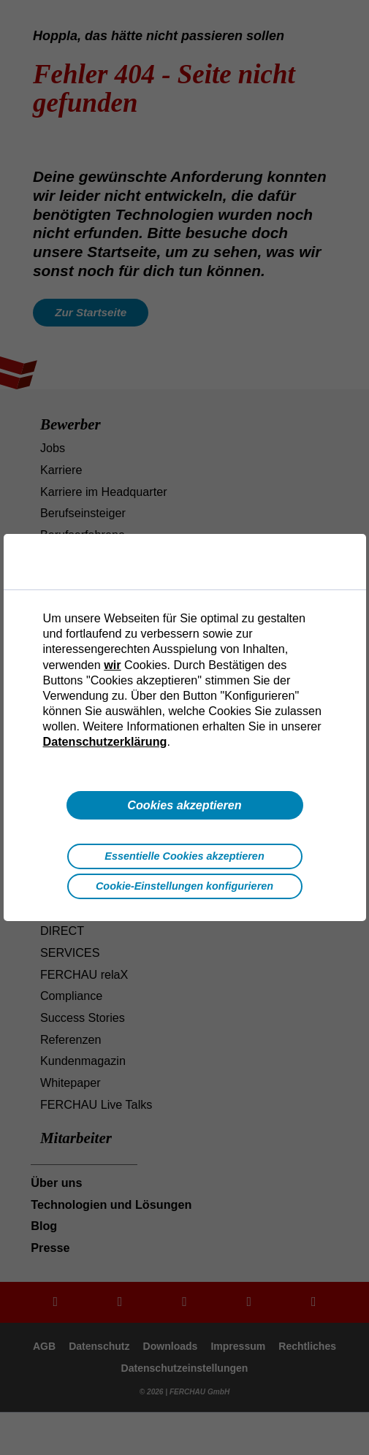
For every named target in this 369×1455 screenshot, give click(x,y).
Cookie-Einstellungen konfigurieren (184, 886)
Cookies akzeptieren (184, 804)
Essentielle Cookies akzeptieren (184, 856)
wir (112, 664)
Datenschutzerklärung (105, 741)
